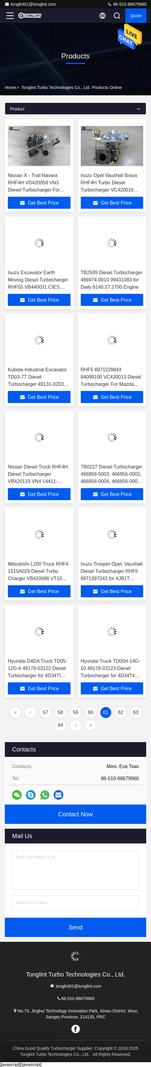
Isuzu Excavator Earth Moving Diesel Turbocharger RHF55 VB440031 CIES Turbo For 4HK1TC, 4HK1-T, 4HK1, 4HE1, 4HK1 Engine (38, 287)
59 (75, 712)
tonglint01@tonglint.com (30, 4)
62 (121, 712)
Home (10, 87)
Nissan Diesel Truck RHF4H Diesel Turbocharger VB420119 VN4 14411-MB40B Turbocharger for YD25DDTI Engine (38, 481)
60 (90, 712)
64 (60, 725)
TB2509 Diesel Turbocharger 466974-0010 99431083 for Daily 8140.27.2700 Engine (112, 280)
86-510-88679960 (126, 4)
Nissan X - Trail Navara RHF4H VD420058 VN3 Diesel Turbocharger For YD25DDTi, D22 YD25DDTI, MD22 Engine (38, 190)
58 (60, 712)
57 (45, 712)
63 (136, 712)
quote (136, 15)
